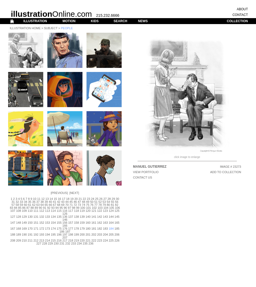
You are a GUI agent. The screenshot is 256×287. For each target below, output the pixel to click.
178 (76, 228)
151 (36, 222)
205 (111, 234)
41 (54, 201)
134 (53, 216)
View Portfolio (146, 172)
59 (21, 204)
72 (75, 204)
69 (62, 204)
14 (51, 198)
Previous (59, 192)
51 (96, 201)
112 (41, 210)
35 (29, 201)
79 (104, 204)
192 (36, 234)
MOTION (68, 21)
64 (42, 204)
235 (85, 243)
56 (116, 201)
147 (12, 222)
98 (73, 207)
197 (64, 234)
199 (76, 234)
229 (50, 243)
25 (96, 198)
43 (62, 201)
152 (41, 222)
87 (28, 207)
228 (44, 243)
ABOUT (242, 9)
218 (70, 240)
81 (112, 204)
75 (87, 204)
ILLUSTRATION (35, 21)
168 (18, 228)
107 (12, 210)
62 (33, 204)
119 (82, 210)
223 (99, 240)
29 (113, 198)
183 (105, 228)
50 (91, 201)
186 (61, 231)
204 (105, 234)
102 (94, 207)
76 (91, 204)
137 (70, 216)
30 (117, 198)
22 (84, 198)
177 (70, 228)
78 (100, 204)
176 (64, 228)
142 (99, 216)
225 (111, 240)
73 (79, 204)
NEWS (143, 21)
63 (37, 204)
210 (24, 240)
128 (18, 216)
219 (76, 240)
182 (99, 228)
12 (43, 198)
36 (33, 201)
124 (111, 210)
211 (30, 240)
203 (99, 234)
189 (18, 234)
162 (99, 222)
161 (93, 222)
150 (30, 222)
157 (70, 222)
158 (76, 222)
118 (76, 210)
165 (117, 222)
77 (96, 204)
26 (100, 198)
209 (18, 240)
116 (64, 210)
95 (61, 207)
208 (12, 240)
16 (59, 198)
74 (83, 204)
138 (76, 216)
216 (58, 240)
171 (36, 228)
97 (69, 207)
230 (56, 243)
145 (117, 216)
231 (61, 243)
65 (46, 204)
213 (41, 240)
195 (53, 234)
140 (88, 216)
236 (90, 243)
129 (24, 216)
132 (41, 216)
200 (82, 234)
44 (67, 201)
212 (36, 240)
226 (117, 240)
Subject (51, 28)
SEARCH (120, 21)
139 (82, 216)
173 (47, 228)
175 (58, 228)
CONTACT (240, 15)
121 (93, 210)
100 (82, 207)
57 (13, 204)
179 (82, 228)
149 (24, 222)
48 (83, 201)
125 (117, 210)
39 (46, 201)
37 (37, 201)
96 (65, 207)
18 (67, 198)
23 (88, 198)
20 (76, 198)
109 (24, 210)
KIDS (95, 21)
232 (67, 243)
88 (32, 207)
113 (47, 210)
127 (12, 216)
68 (58, 204)
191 (30, 234)
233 (73, 243)
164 (111, 222)
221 (88, 240)
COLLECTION (237, 21)
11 (38, 198)
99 (77, 207)
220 (82, 240)
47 (79, 201)
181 (93, 228)
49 (87, 201)
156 (64, 222)
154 (53, 222)
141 (93, 216)
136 (64, 216)
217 (64, 240)
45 (71, 201)
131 (36, 216)
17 (63, 198)
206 (117, 234)
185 (117, 228)
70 (67, 204)
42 (58, 201)
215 (53, 240)
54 (108, 201)
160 (88, 222)
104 (105, 207)
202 (93, 234)
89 (36, 207)
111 (36, 210)
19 (72, 198)
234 (79, 243)
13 (47, 198)
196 (58, 234)
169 (24, 228)
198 (70, 234)
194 (47, 234)
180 (88, 228)
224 (105, 240)
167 (12, 228)
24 (92, 198)
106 (117, 207)
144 (111, 216)
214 (47, 240)
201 (88, 234)
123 (105, 210)
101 (88, 207)
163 (105, 222)
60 (25, 204)
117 (70, 210)
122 (99, 210)
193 (41, 234)
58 (17, 204)
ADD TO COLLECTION (225, 172)
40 (50, 201)
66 (50, 204)
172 (41, 228)
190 (24, 234)
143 (105, 216)
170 (30, 228)
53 (104, 201)
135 (58, 216)
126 (64, 213)
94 (57, 207)
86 (23, 207)
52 (100, 201)
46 (75, 201)
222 (93, 240)
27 (105, 198)
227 (38, 243)
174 (53, 228)
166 (64, 225)
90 (40, 207)
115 (58, 210)
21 (80, 198)
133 (47, 216)
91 (44, 207)
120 (88, 210)
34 (25, 201)
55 (112, 201)
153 (47, 222)
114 (53, 210)
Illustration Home (25, 28)
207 (64, 237)
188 (12, 234)
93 (53, 207)
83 (11, 207)
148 (18, 222)
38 (42, 201)
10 (34, 198)
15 (55, 198)
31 (13, 201)
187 (67, 231)
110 (30, 210)
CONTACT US (142, 177)
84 (15, 207)
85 (19, 207)
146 (64, 219)
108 (18, 210)
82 (116, 204)
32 (17, 201)
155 (58, 222)
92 (48, 207)
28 (109, 198)
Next (74, 192)
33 (21, 201)
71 (71, 204)
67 (54, 204)
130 (30, 216)
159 (82, 222)
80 (108, 204)
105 (111, 207)
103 (100, 207)
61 (29, 204)
